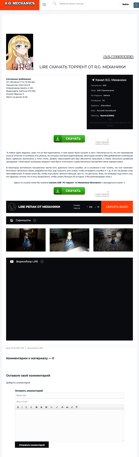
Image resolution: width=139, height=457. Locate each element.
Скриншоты (20, 220)
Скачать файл (117, 206)
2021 (99, 90)
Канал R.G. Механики (109, 80)
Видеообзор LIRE (24, 261)
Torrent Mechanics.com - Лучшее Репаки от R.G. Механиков (20, 4)
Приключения (108, 90)
